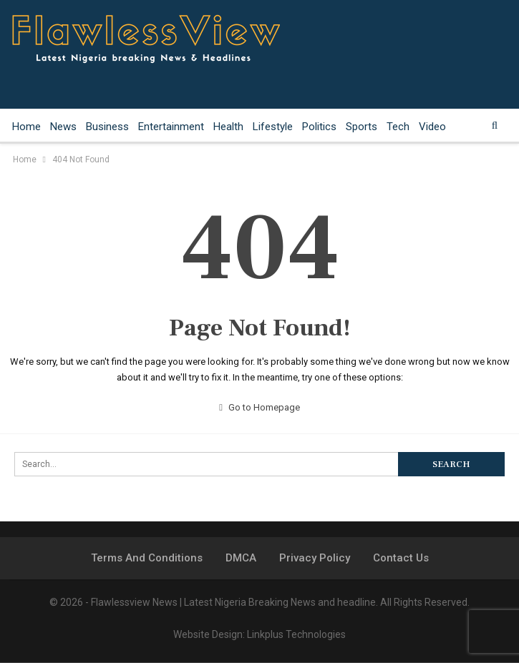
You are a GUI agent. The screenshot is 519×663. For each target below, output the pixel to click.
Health (228, 126)
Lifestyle (273, 126)
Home (26, 126)
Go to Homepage (259, 407)
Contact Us (401, 557)
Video (432, 126)
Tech (398, 126)
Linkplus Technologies (296, 634)
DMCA (240, 557)
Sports (361, 126)
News (63, 126)
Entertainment (171, 126)
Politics (319, 126)
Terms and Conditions (147, 557)
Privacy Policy (314, 557)
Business (107, 126)
